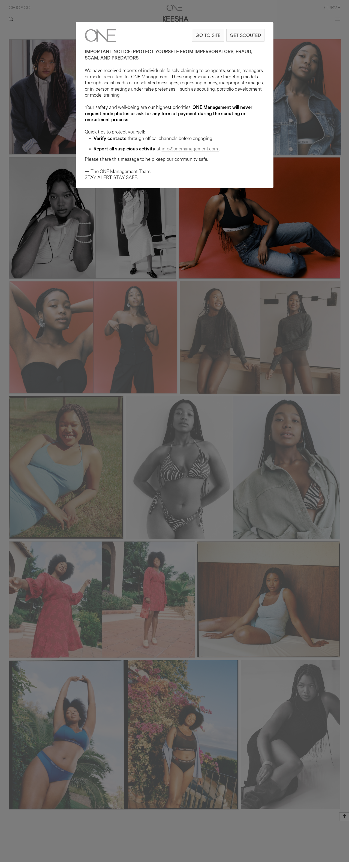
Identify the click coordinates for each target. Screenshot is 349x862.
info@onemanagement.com (190, 149)
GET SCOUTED (245, 35)
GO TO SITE (208, 35)
